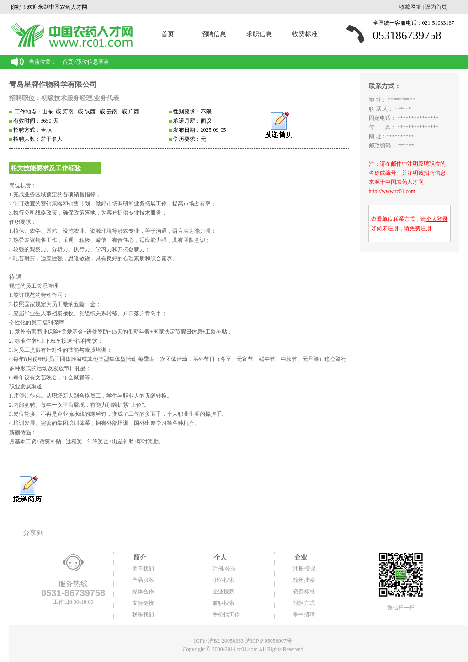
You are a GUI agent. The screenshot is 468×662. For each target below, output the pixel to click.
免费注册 (420, 228)
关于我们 (143, 568)
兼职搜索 (223, 603)
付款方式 (304, 603)
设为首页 (436, 7)
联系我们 (143, 614)
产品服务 (143, 580)
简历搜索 (304, 580)
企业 (300, 557)
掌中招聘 (304, 614)
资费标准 (304, 591)
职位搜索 (223, 580)
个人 (220, 557)
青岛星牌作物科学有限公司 (53, 84)
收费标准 (305, 34)
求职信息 (259, 34)
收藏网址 (410, 7)
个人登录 (437, 219)
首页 (167, 34)
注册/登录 (224, 568)
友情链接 (143, 603)
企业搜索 (223, 591)
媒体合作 (143, 591)
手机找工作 (226, 614)
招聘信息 (213, 34)
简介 (139, 557)
